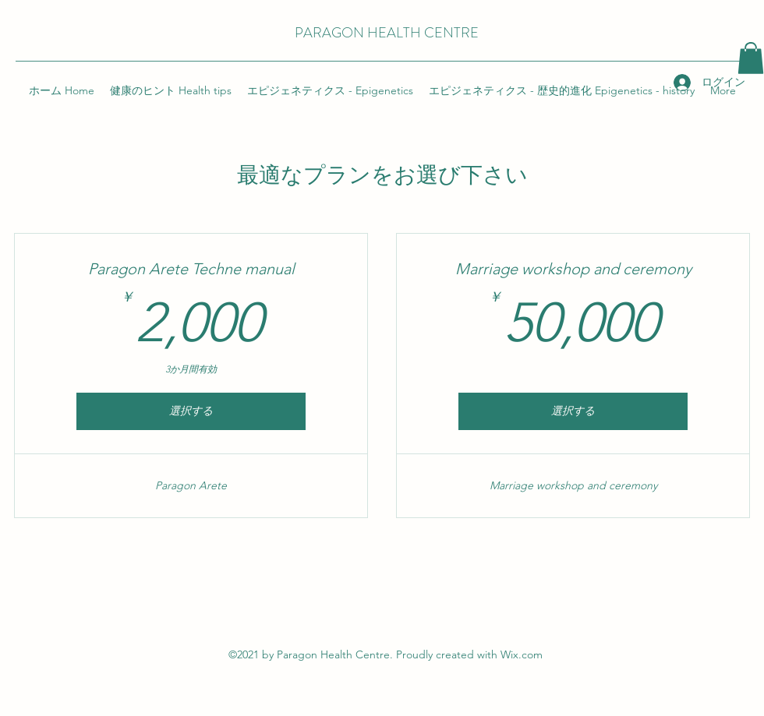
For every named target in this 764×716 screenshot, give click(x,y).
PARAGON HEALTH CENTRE (387, 33)
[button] (750, 58)
